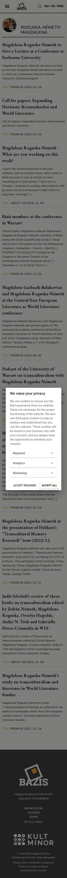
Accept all (49, 485)
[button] (33, 453)
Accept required (25, 485)
